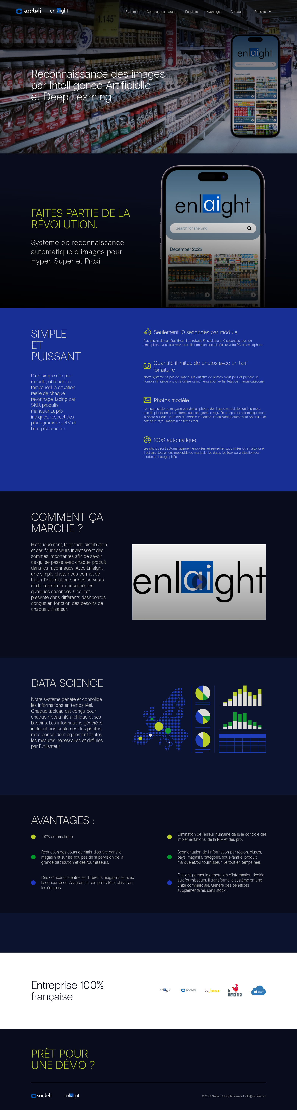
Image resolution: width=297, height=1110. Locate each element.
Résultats (191, 12)
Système (132, 12)
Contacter (237, 12)
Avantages (214, 12)
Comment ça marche (161, 12)
